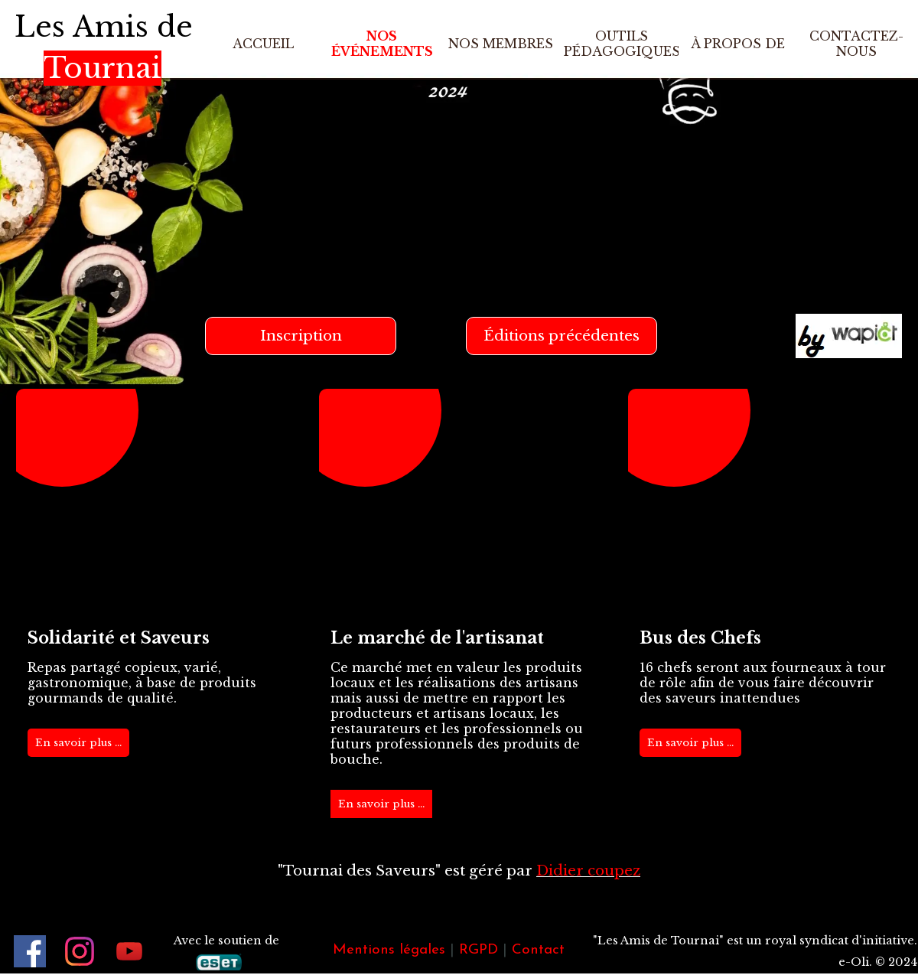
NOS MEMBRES (500, 43)
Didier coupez (588, 870)
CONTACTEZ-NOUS (856, 43)
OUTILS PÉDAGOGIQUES (622, 43)
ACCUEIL (263, 43)
